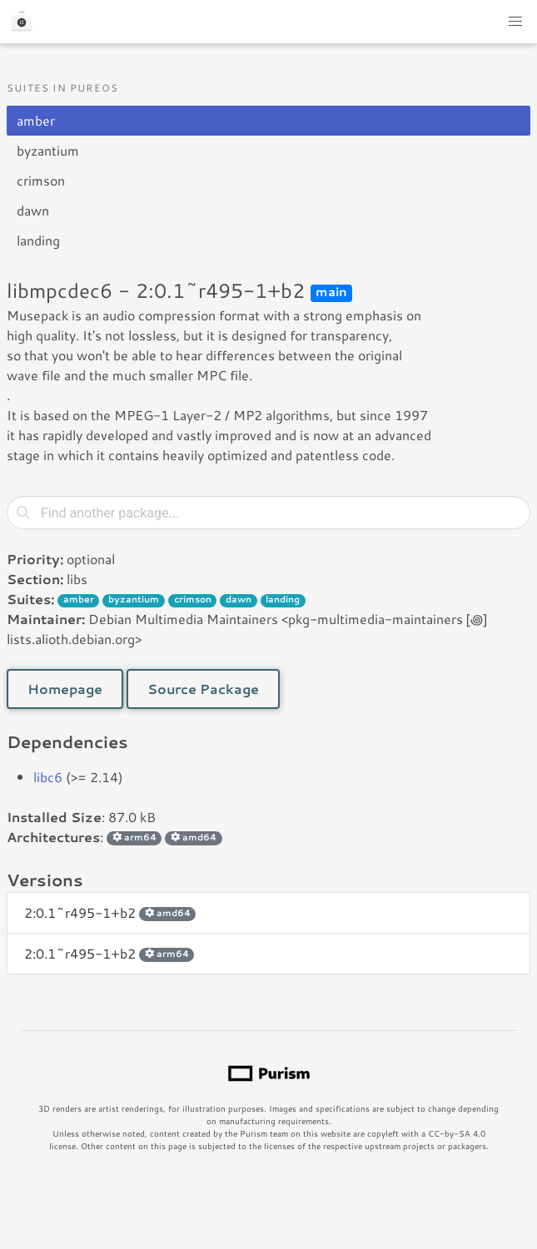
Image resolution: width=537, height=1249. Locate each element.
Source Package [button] (203, 688)
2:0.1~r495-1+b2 (110, 912)
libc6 (47, 776)
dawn (33, 210)
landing (38, 240)
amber (36, 120)
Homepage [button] (64, 688)
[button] (515, 21)
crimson (41, 180)
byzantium (48, 150)
